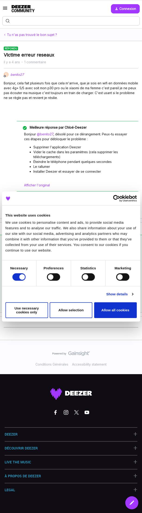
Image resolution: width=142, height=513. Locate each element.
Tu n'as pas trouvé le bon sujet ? (32, 35)
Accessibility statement (89, 364)
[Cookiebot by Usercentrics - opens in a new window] (116, 198)
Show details (117, 294)
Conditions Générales (51, 364)
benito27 (17, 74)
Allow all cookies (115, 310)
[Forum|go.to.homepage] (23, 9)
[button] (5, 10)
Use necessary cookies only (26, 310)
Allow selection (71, 310)
